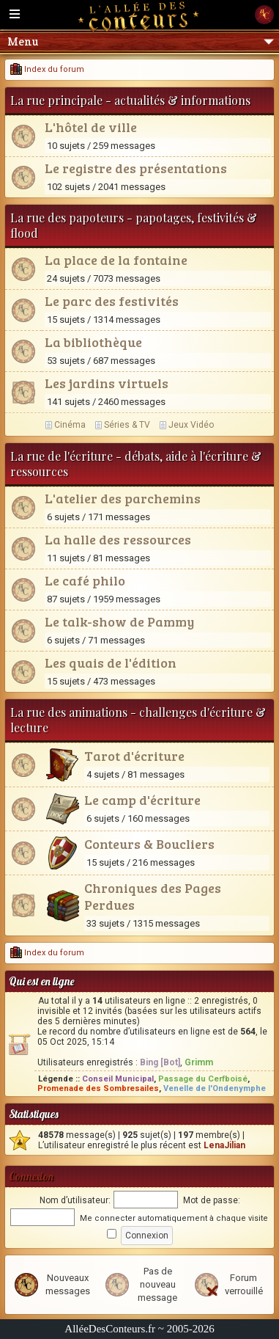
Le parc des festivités (112, 301)
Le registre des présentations (136, 168)
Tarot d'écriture (134, 756)
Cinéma (70, 425)
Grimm (199, 1062)
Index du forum (47, 69)
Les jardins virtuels (106, 383)
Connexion (31, 1176)
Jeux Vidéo (191, 425)
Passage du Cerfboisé (203, 1079)
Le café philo (85, 580)
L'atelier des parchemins (123, 498)
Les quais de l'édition (110, 662)
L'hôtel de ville (91, 127)
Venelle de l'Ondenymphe (214, 1088)
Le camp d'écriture (142, 800)
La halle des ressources (118, 539)
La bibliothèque (93, 342)
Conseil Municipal (118, 1079)
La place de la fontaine (116, 260)
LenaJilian (224, 1145)
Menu (140, 41)
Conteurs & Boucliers (149, 844)
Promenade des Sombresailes (98, 1088)
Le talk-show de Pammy (119, 621)
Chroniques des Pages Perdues (152, 896)
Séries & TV (127, 425)
